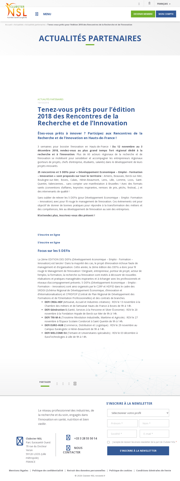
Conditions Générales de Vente (153, 470)
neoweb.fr (100, 475)
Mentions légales (18, 470)
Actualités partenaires (35, 24)
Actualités (18, 24)
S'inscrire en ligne (49, 234)
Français (164, 3)
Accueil (8, 24)
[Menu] (43, 14)
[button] (149, 3)
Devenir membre (143, 13)
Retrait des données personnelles (86, 470)
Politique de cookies (120, 470)
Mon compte (166, 13)
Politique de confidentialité (47, 470)
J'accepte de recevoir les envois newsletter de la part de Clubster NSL (144, 442)
